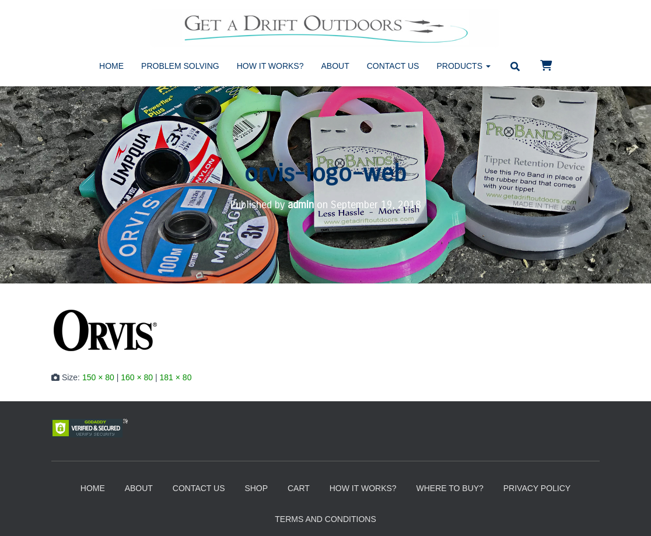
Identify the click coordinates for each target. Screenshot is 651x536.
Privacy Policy (536, 488)
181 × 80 (176, 376)
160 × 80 (137, 376)
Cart (299, 488)
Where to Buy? (449, 488)
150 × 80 (98, 376)
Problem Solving (180, 66)
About (335, 66)
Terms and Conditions (325, 519)
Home (111, 66)
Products (463, 66)
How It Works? (270, 66)
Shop (256, 488)
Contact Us (393, 66)
